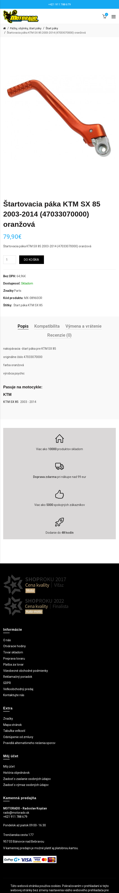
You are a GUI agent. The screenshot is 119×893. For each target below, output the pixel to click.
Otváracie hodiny (14, 646)
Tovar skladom (13, 652)
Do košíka (31, 259)
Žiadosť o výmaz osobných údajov (26, 785)
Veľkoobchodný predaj (18, 689)
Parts (17, 290)
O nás (7, 640)
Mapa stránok (12, 724)
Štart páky (52, 28)
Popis (23, 326)
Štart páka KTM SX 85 (28, 305)
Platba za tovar (13, 664)
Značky (8, 718)
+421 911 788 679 (59, 4)
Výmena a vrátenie (83, 326)
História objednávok (16, 772)
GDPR (7, 683)
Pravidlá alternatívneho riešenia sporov (29, 743)
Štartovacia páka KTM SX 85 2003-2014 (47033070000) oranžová (46, 32)
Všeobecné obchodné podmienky (25, 670)
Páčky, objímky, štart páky (25, 28)
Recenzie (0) (59, 335)
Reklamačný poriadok (17, 676)
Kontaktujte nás (13, 695)
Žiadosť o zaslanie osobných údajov (27, 779)
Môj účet (9, 766)
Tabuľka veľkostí (14, 730)
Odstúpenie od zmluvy (18, 737)
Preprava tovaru (14, 658)
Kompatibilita (47, 326)
